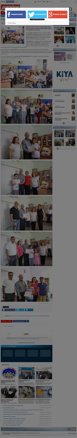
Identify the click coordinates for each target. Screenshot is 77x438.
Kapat (70, 9)
